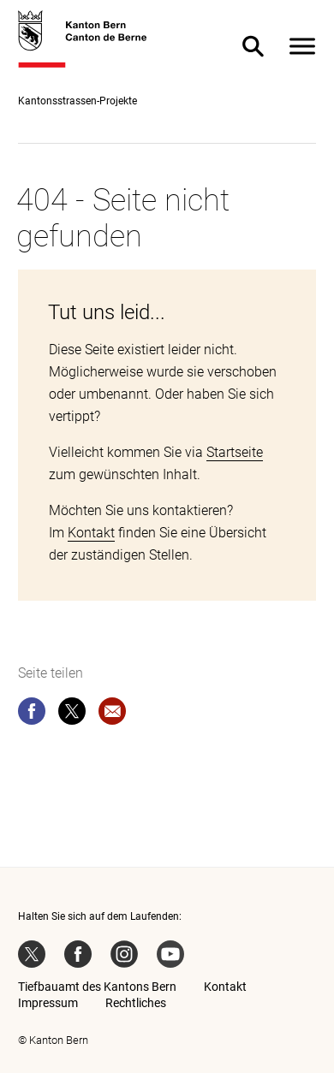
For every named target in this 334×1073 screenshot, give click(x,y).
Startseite (234, 452)
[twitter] (72, 714)
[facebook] (31, 714)
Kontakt (91, 533)
